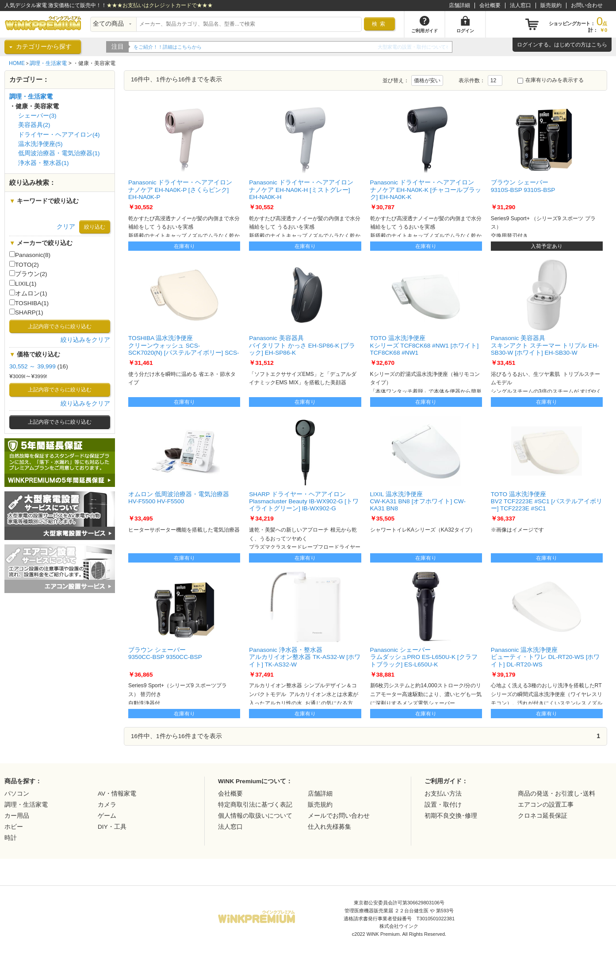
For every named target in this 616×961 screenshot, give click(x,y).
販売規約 (551, 5)
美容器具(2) (34, 125)
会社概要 (490, 5)
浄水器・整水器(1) (43, 163)
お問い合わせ (587, 5)
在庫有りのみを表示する (550, 80)
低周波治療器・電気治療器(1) (59, 153)
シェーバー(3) (37, 115)
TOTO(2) (24, 264)
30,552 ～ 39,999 (32, 366)
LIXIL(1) (22, 283)
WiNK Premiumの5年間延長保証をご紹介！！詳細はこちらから (202, 47)
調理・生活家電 (48, 63)
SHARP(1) (26, 312)
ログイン (527, 45)
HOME (17, 63)
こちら (599, 45)
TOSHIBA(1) (29, 302)
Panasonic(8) (29, 254)
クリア (66, 226)
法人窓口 (520, 5)
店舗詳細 (459, 5)
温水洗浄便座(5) (40, 144)
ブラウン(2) (28, 273)
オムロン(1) (28, 293)
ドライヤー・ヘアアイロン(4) (59, 134)
